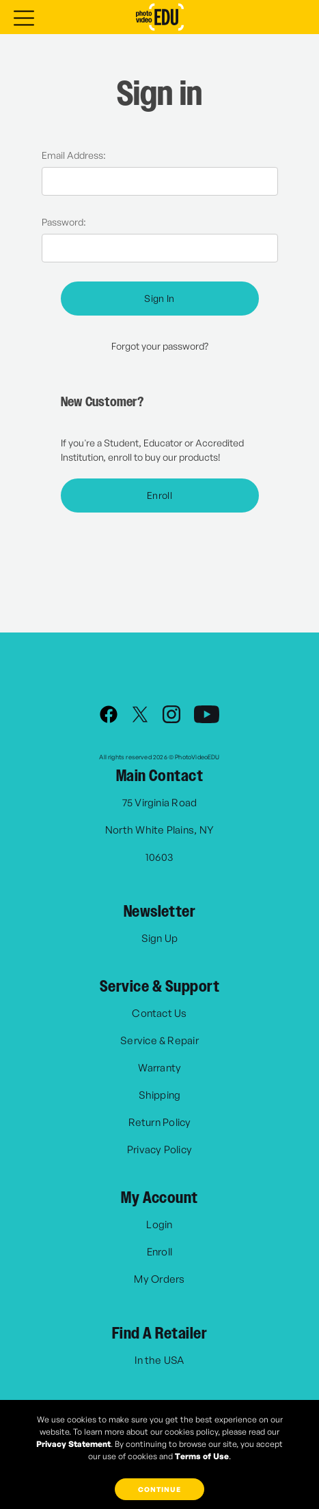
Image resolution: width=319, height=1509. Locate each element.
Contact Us (159, 1013)
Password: (64, 222)
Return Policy (159, 1122)
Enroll (159, 495)
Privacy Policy (159, 1149)
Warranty (160, 1067)
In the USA (159, 1360)
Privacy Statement (73, 1444)
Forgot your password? (159, 346)
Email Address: (74, 155)
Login (159, 1224)
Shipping (160, 1094)
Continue (159, 1489)
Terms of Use (202, 1456)
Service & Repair (159, 1040)
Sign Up (159, 938)
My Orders (159, 1278)
